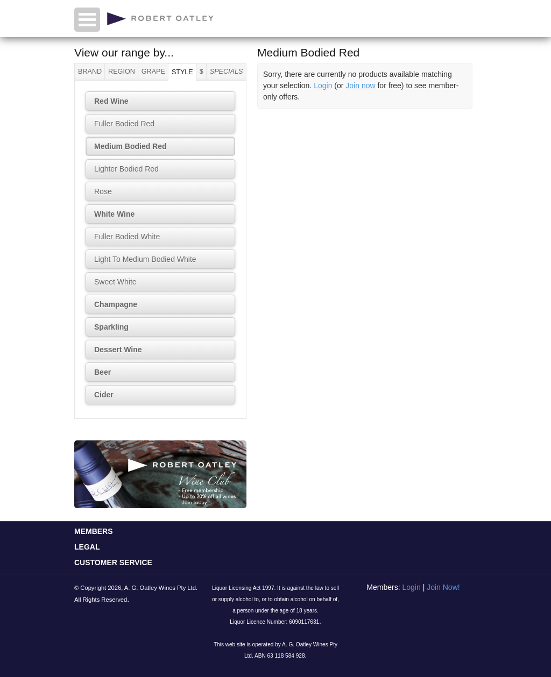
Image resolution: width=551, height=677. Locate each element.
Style (182, 72)
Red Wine (111, 101)
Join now (360, 85)
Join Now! (443, 587)
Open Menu (87, 20)
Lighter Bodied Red (126, 169)
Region (121, 71)
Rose (103, 191)
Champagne (115, 304)
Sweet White (115, 281)
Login (323, 85)
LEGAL (87, 547)
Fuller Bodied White (127, 236)
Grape (153, 71)
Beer (102, 372)
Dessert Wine (118, 349)
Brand (90, 71)
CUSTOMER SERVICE (113, 562)
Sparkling (111, 327)
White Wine (114, 214)
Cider (104, 394)
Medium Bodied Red (130, 146)
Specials (226, 71)
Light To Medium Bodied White (145, 259)
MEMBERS (93, 531)
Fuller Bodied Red (124, 123)
